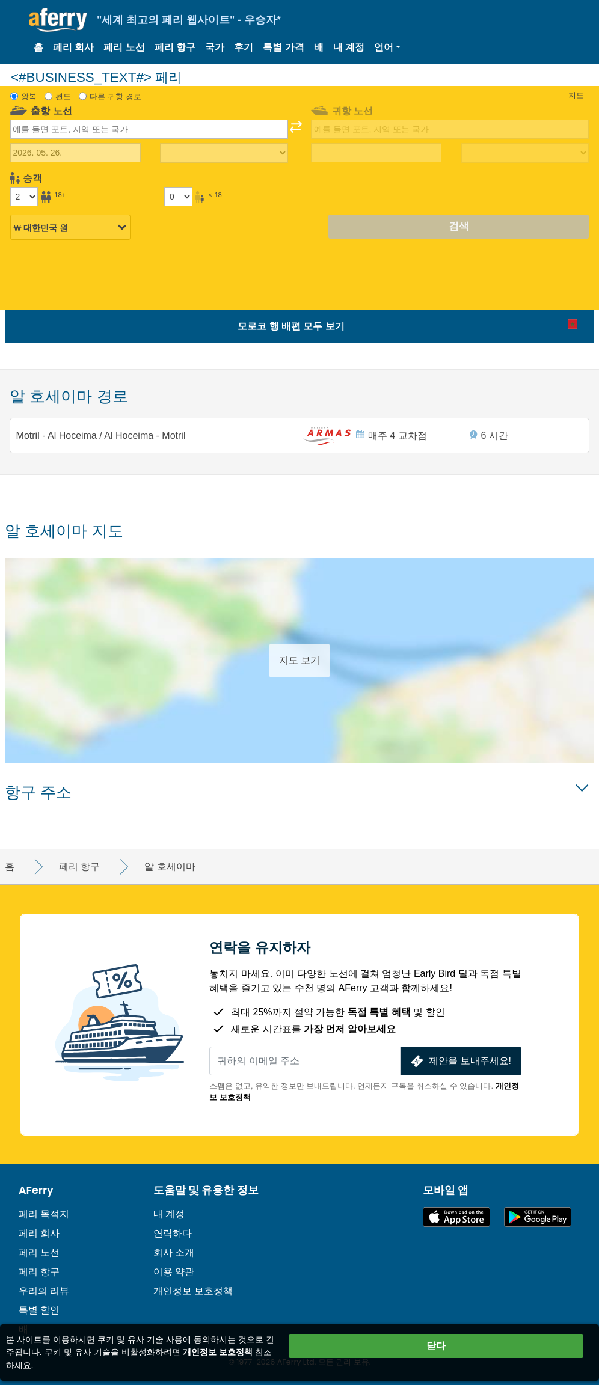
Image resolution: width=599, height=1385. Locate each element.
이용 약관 (173, 1272)
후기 (243, 47)
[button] (387, 47)
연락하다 (172, 1233)
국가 (214, 47)
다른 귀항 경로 (115, 96)
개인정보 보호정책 (193, 1291)
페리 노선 (123, 47)
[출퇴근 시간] (223, 153)
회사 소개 (173, 1252)
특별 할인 (39, 1310)
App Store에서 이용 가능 (456, 1217)
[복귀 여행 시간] (525, 153)
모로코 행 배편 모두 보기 (291, 326)
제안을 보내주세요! (459, 1061)
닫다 (436, 1346)
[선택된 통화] (70, 227)
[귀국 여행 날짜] (376, 152)
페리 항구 (175, 47)
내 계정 (348, 47)
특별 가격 (283, 47)
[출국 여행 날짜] (75, 152)
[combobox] (149, 129)
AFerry (36, 1190)
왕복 (29, 96)
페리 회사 (73, 47)
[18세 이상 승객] (24, 196)
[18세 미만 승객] (178, 196)
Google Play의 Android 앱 (537, 1217)
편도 (63, 96)
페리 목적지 (44, 1214)
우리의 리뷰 (44, 1291)
